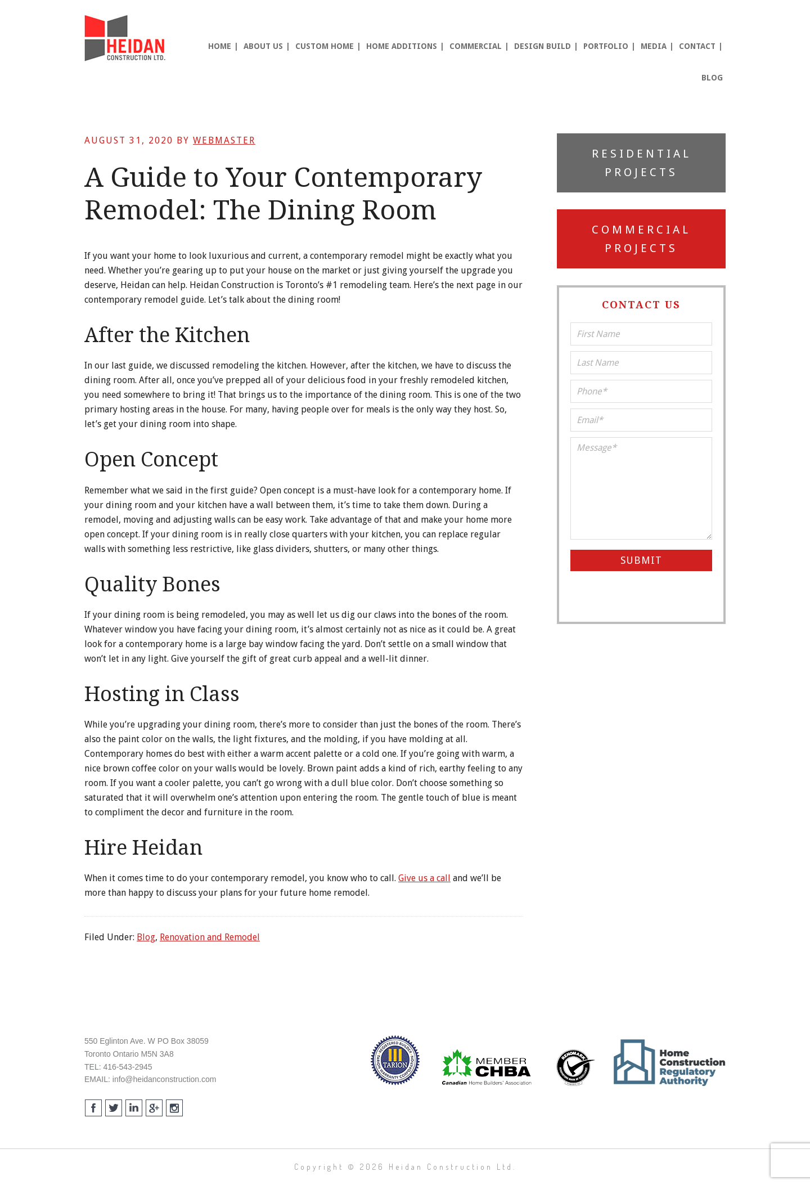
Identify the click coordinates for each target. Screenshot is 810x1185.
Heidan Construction (126, 38)
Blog (146, 937)
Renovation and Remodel (210, 937)
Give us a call (424, 878)
